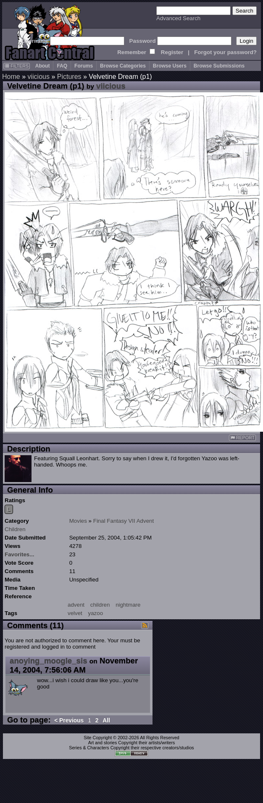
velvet (75, 613)
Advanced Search (178, 18)
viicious (38, 76)
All (106, 720)
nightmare (128, 605)
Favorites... (19, 554)
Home (11, 76)
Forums (83, 66)
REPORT (242, 438)
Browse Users (170, 66)
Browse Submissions (219, 66)
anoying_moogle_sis (48, 660)
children (100, 605)
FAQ (62, 66)
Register (172, 52)
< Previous (69, 720)
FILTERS (17, 65)
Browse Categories (123, 66)
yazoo (95, 613)
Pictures (69, 76)
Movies (78, 521)
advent (76, 605)
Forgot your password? (225, 52)
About (42, 66)
